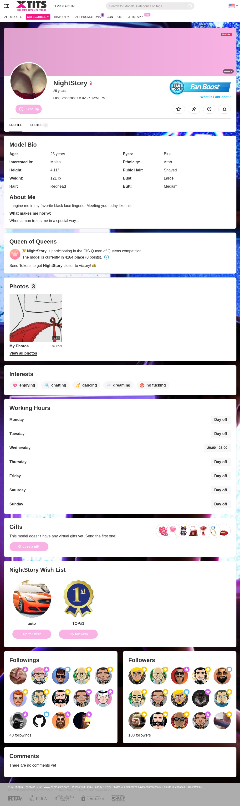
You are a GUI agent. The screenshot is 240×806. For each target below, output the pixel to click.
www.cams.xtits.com (56, 786)
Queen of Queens (106, 251)
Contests (114, 17)
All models (13, 17)
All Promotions (89, 16)
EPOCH (90, 786)
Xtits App (136, 16)
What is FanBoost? (215, 97)
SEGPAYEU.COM (110, 786)
